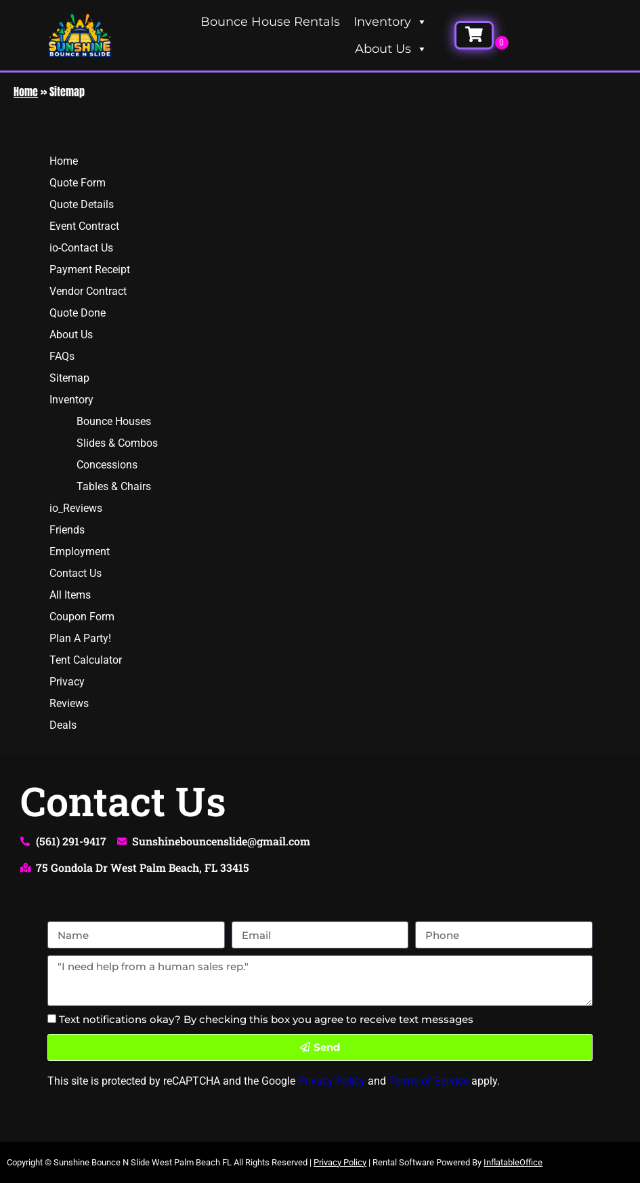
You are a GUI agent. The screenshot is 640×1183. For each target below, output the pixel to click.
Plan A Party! (80, 638)
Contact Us (75, 573)
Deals (63, 725)
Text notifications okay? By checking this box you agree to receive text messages (266, 1019)
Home (26, 91)
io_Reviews (75, 508)
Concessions (107, 464)
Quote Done (77, 312)
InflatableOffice (513, 1162)
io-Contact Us (81, 247)
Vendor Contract (88, 291)
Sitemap (69, 378)
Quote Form (77, 182)
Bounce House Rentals (270, 21)
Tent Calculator (85, 660)
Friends (67, 529)
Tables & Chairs (114, 486)
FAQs (61, 356)
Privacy (67, 681)
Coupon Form (81, 616)
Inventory (390, 21)
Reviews (69, 703)
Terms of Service (429, 1081)
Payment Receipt (89, 269)
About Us (391, 48)
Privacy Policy (331, 1081)
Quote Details (81, 204)
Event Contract (84, 226)
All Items (70, 594)
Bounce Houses (114, 421)
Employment (79, 551)
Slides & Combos (117, 443)
